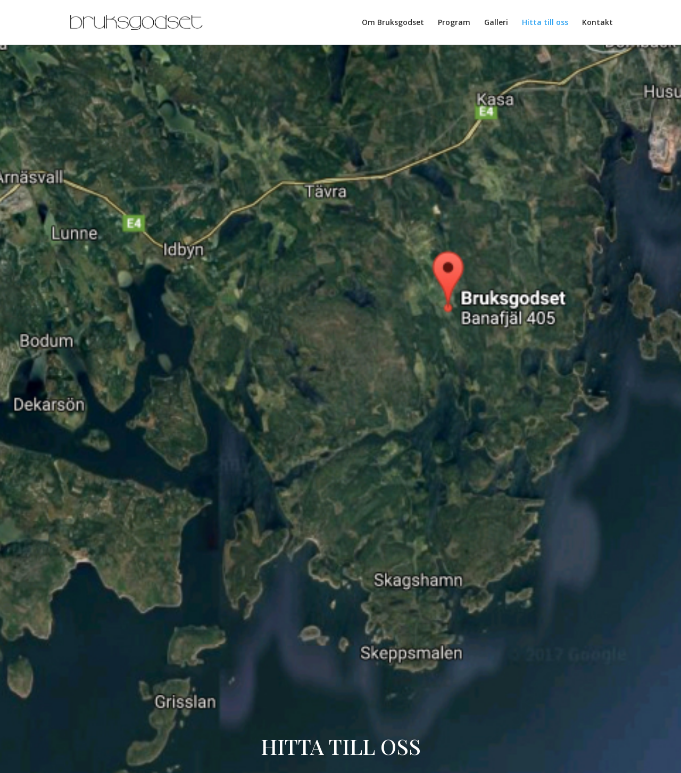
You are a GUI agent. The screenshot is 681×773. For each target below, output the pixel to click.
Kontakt (597, 23)
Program (454, 23)
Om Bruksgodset (393, 23)
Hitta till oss (545, 23)
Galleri (496, 23)
